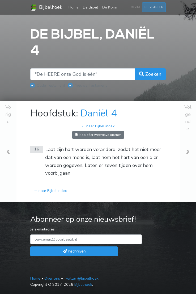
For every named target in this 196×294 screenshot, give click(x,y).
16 (36, 149)
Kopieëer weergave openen (98, 134)
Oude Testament (51, 85)
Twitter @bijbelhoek (81, 278)
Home (75, 7)
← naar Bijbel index (97, 126)
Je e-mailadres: (43, 229)
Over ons (52, 278)
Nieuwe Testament (91, 85)
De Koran (110, 7)
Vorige (8, 114)
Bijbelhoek (46, 7)
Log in (134, 7)
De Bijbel (90, 7)
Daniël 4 (98, 113)
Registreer (153, 7)
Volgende (187, 118)
